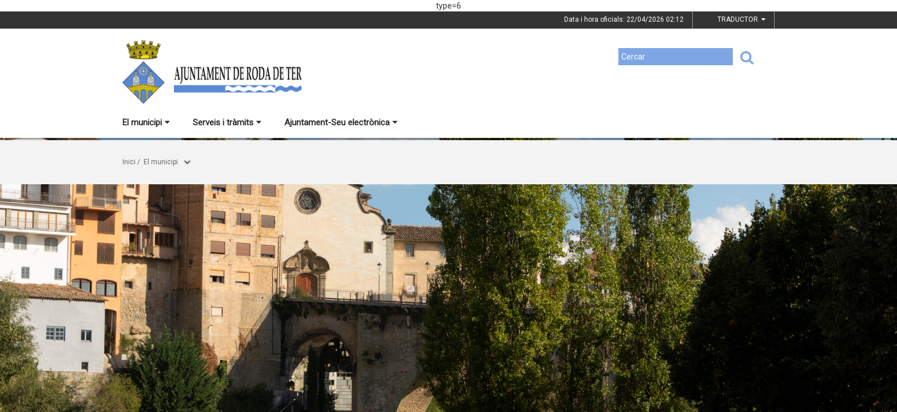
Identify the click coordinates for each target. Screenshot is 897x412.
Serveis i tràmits (227, 122)
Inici (129, 162)
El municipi (146, 122)
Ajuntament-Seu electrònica (341, 122)
